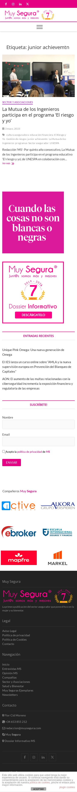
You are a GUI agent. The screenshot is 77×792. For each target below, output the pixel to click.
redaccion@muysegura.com (21, 728)
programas (21, 143)
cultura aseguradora (17, 134)
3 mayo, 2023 (11, 128)
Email (6, 434)
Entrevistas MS (11, 668)
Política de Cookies (14, 639)
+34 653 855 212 (14, 721)
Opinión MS (9, 673)
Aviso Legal (9, 631)
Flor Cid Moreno (14, 715)
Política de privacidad (16, 635)
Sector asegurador (38, 143)
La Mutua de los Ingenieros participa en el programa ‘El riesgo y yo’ (38, 115)
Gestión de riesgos (16, 138)
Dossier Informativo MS (18, 741)
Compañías (9, 677)
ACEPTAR (38, 789)
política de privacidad (29, 451)
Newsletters (10, 694)
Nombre (7, 417)
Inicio (5, 664)
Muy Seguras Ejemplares (17, 690)
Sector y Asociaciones (17, 102)
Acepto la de (26, 451)
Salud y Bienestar (13, 686)
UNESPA (54, 143)
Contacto (8, 644)
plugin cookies (67, 787)
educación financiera (41, 134)
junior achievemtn (38, 138)
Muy (11, 734)
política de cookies (40, 782)
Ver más (11, 163)
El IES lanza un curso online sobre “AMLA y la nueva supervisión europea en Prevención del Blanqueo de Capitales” (36, 366)
